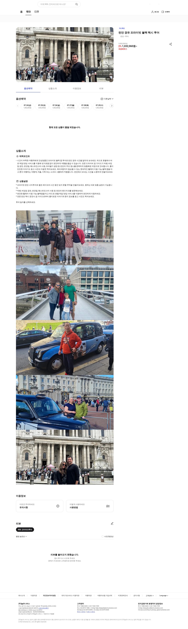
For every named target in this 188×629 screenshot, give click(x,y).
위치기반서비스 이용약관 (70, 595)
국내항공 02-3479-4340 (101, 610)
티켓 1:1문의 (91, 612)
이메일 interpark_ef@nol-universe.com (150, 608)
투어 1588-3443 (82, 606)
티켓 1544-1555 (94, 606)
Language (162, 595)
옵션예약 (28, 88)
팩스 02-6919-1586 (83, 608)
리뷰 (101, 88)
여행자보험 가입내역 (104, 595)
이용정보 (77, 88)
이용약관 (34, 595)
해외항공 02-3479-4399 (84, 610)
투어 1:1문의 (81, 612)
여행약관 (88, 595)
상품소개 (52, 88)
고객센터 (149, 596)
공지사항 (136, 595)
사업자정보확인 (43, 608)
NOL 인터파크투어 (25, 530)
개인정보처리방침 (49, 595)
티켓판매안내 (123, 595)
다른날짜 (107, 99)
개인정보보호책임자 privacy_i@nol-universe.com (154, 610)
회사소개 (21, 595)
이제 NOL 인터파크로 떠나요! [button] (53, 4)
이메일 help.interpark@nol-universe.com (104, 608)
